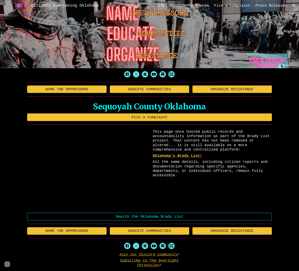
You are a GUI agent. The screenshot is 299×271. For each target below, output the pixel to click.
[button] (294, 5)
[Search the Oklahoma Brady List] (149, 216)
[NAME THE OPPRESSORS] (66, 89)
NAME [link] (111, 5)
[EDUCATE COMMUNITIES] (149, 89)
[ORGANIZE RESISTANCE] (232, 89)
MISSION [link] (178, 5)
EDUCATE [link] (133, 5)
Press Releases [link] (271, 5)
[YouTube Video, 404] (87, 169)
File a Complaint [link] (232, 5)
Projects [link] (200, 5)
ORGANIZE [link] (156, 5)
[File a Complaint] (149, 117)
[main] (149, 106)
